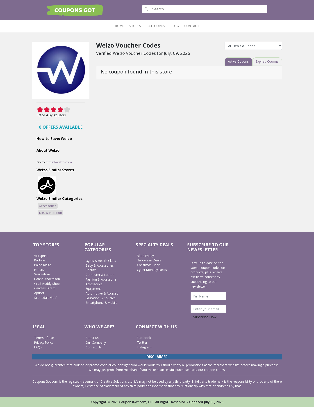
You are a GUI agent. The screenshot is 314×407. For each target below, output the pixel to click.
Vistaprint (41, 255)
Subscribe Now (204, 317)
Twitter (142, 342)
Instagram (144, 347)
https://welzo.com (59, 162)
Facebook (144, 338)
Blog (175, 26)
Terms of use (44, 338)
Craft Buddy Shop (47, 283)
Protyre (39, 260)
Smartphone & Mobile (102, 302)
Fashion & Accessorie (101, 279)
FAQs (38, 347)
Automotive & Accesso (102, 293)
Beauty (91, 270)
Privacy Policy (44, 342)
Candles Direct (44, 288)
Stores (135, 26)
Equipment (93, 288)
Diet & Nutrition (50, 212)
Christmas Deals (149, 265)
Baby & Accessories (100, 265)
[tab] (238, 61)
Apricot (39, 293)
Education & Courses (101, 298)
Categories (155, 26)
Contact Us (94, 347)
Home (121, 26)
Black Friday (146, 255)
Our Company (96, 342)
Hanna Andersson (47, 279)
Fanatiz (39, 269)
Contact (191, 26)
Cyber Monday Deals (152, 269)
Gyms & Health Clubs (101, 260)
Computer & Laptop (100, 274)
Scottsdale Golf (45, 297)
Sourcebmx (42, 274)
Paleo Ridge (43, 265)
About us (92, 338)
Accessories (47, 206)
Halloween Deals (149, 260)
